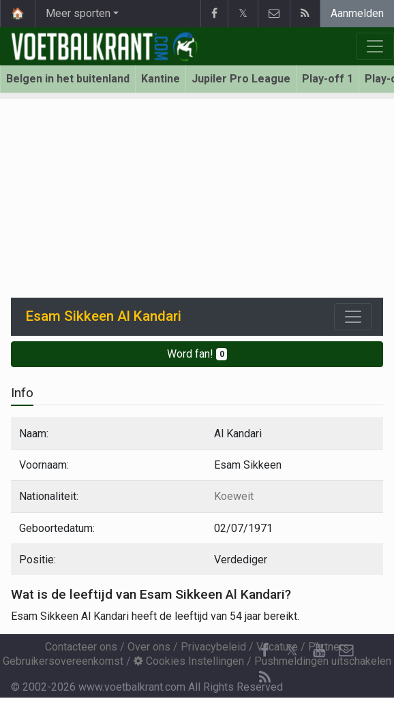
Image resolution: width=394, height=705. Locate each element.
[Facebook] (264, 650)
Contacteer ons (81, 646)
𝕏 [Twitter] (292, 650)
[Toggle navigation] (353, 316)
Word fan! (197, 353)
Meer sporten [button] (78, 13)
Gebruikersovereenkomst (63, 661)
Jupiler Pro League (241, 78)
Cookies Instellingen (189, 661)
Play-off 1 (327, 78)
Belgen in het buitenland (68, 78)
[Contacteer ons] (346, 650)
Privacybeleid (213, 646)
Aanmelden (357, 13)
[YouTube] (319, 650)
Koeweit (234, 496)
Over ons (148, 646)
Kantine (160, 78)
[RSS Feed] (264, 677)
